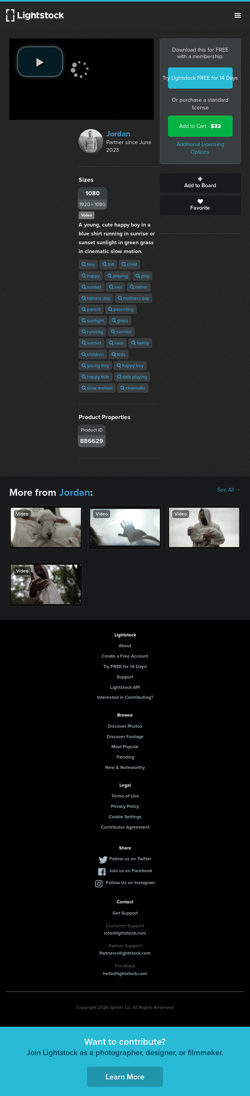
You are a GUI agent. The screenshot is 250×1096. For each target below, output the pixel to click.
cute (116, 342)
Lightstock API (125, 687)
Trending (125, 757)
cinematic (133, 387)
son (115, 287)
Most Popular (125, 746)
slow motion (97, 387)
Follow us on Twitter (130, 858)
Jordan (118, 133)
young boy (95, 365)
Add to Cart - (200, 126)
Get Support (125, 913)
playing (117, 275)
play (142, 275)
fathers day (96, 298)
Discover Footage (125, 736)
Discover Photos (125, 726)
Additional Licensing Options (200, 148)
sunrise (121, 331)
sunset (91, 287)
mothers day (133, 298)
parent (91, 309)
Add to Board (200, 183)
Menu (238, 15)
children (93, 354)
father (139, 287)
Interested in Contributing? (125, 697)
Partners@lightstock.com (125, 953)
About (125, 645)
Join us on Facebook (130, 870)
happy (91, 275)
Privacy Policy (125, 806)
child (129, 264)
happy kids (95, 376)
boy (88, 264)
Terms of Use (125, 795)
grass (120, 320)
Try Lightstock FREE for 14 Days (200, 78)
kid (108, 264)
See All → (229, 490)
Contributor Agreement (125, 827)
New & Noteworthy (125, 767)
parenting (121, 309)
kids (119, 354)
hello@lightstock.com (125, 973)
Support (125, 676)
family (140, 342)
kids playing (132, 376)
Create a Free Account (125, 656)
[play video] (40, 61)
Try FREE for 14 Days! (125, 666)
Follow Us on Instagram (130, 882)
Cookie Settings (125, 816)
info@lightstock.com (125, 933)
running (92, 331)
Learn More (125, 1077)
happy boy (130, 365)
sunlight (93, 320)
